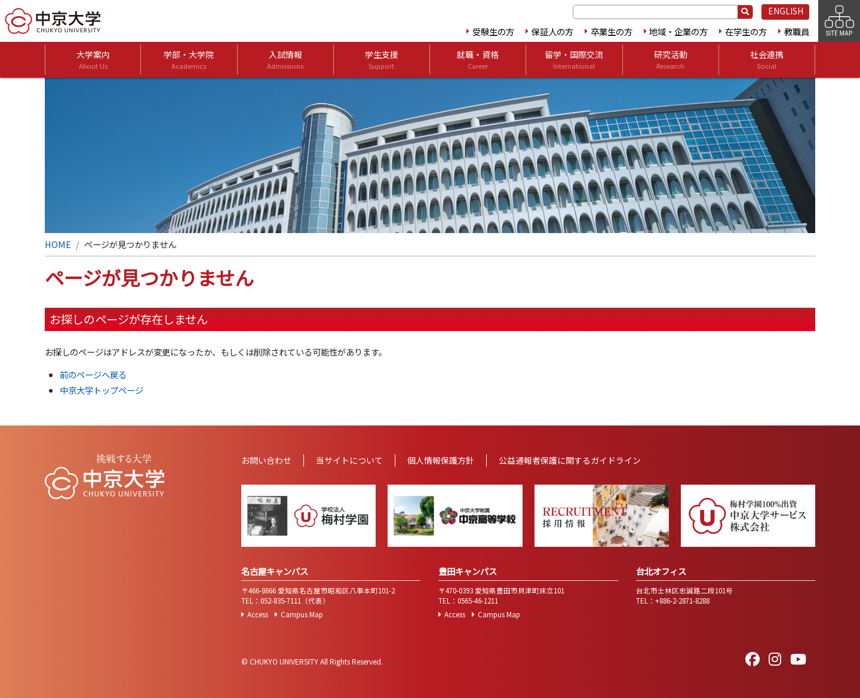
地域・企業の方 (678, 31)
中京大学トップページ (101, 390)
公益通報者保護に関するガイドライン (570, 460)
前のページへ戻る (93, 374)
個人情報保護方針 (440, 460)
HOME (58, 244)
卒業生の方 (611, 31)
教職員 (796, 31)
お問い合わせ (266, 460)
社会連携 (767, 59)
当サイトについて (349, 460)
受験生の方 (493, 31)
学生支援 (381, 59)
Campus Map (302, 614)
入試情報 (285, 59)
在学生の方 (746, 31)
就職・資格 (478, 59)
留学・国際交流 (574, 59)
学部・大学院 (189, 59)
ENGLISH (785, 11)
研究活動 (670, 59)
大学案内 (93, 59)
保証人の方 (552, 31)
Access (257, 614)
